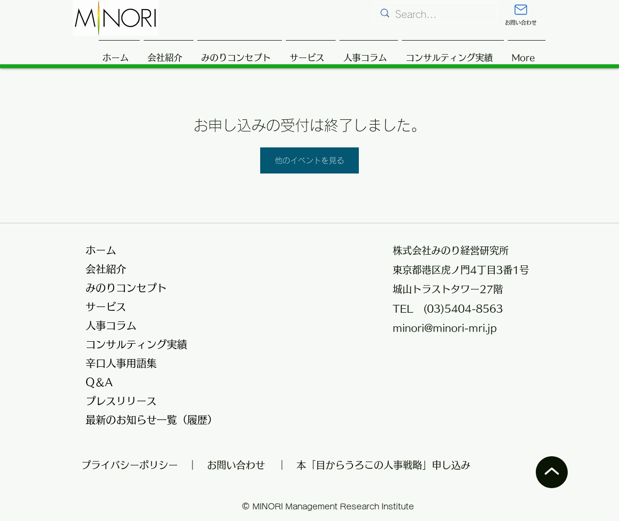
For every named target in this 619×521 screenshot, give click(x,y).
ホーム (101, 250)
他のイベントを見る (309, 160)
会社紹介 (106, 269)
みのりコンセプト (126, 288)
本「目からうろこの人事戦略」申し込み (383, 465)
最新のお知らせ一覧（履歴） (146, 420)
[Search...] (435, 14)
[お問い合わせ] (521, 15)
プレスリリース (121, 401)
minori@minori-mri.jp (445, 328)
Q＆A (99, 382)
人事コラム (111, 325)
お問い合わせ (236, 465)
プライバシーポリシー (134, 465)
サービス (106, 307)
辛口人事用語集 (121, 363)
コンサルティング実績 (136, 344)
